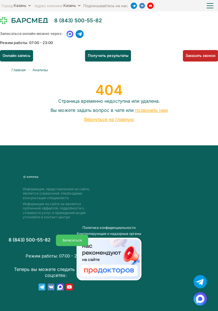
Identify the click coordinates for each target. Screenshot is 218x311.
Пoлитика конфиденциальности (109, 221)
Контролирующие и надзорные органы (109, 227)
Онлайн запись (15, 56)
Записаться (72, 233)
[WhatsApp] (70, 34)
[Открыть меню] (210, 5)
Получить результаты (108, 56)
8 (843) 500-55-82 (78, 20)
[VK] (142, 6)
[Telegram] (134, 6)
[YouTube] (150, 6)
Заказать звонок (201, 56)
